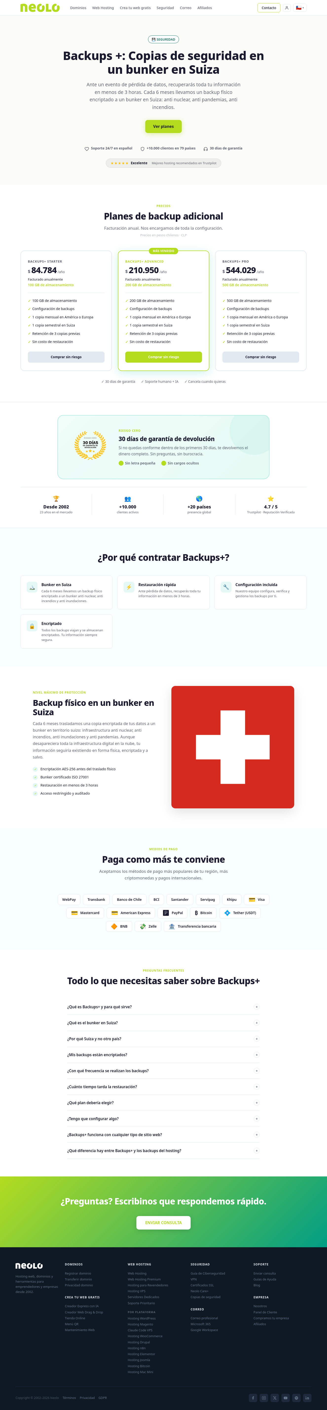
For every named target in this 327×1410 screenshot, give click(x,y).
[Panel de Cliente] (287, 8)
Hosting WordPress (142, 1318)
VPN (194, 1279)
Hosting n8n (137, 1348)
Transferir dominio (78, 1279)
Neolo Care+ (200, 1291)
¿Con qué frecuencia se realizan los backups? (163, 1071)
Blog (257, 1285)
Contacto (269, 7)
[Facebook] (253, 1398)
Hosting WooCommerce (145, 1336)
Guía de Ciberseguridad (208, 1273)
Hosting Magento (140, 1324)
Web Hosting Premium (144, 1279)
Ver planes (163, 126)
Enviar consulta (265, 1273)
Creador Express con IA (82, 1306)
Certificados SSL (202, 1285)
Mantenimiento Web (80, 1330)
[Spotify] (296, 1398)
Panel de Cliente (265, 1312)
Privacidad (87, 1398)
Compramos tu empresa (271, 1318)
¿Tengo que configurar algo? (163, 1119)
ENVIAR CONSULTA (163, 1222)
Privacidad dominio (79, 1285)
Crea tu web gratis (135, 7)
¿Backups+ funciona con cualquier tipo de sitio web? (163, 1135)
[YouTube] (285, 1398)
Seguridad (165, 7)
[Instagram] (264, 1398)
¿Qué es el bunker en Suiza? (163, 1023)
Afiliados (204, 7)
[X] (275, 1398)
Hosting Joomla (139, 1360)
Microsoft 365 (201, 1324)
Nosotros (260, 1306)
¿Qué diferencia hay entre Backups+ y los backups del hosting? (163, 1151)
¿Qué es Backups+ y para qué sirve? (163, 1007)
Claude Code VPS (140, 1330)
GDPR (103, 1398)
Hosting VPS (136, 1291)
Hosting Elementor (141, 1354)
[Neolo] (40, 8)
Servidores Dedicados (143, 1297)
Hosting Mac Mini (140, 1372)
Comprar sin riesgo (66, 357)
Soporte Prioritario (141, 1303)
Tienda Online (75, 1318)
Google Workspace (204, 1330)
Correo (186, 7)
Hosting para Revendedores (148, 1285)
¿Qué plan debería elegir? (163, 1103)
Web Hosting (103, 7)
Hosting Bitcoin (139, 1366)
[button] (300, 8)
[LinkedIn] (307, 1398)
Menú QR (71, 1324)
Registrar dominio (78, 1273)
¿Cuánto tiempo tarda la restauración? (163, 1087)
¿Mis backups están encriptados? (163, 1055)
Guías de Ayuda (265, 1279)
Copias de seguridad (205, 1297)
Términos (69, 1398)
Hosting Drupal (139, 1342)
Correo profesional (204, 1318)
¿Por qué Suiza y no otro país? (163, 1039)
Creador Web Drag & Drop (84, 1312)
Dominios (78, 7)
